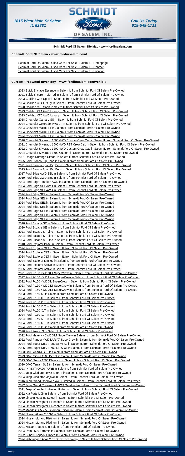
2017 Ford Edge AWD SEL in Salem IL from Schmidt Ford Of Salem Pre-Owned (69, 173)
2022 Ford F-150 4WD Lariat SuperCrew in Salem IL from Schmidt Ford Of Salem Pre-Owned (78, 277)
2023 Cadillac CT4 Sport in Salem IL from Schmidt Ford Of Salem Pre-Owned (68, 98)
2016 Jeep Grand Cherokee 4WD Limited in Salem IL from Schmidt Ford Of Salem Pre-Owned (79, 381)
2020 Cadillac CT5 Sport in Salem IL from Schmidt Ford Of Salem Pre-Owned (68, 107)
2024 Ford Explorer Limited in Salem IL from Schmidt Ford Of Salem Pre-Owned (70, 260)
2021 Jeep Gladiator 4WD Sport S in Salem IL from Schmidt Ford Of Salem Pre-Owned (74, 372)
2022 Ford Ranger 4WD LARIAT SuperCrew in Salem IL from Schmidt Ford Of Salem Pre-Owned (81, 339)
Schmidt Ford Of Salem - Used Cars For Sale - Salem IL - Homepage (63, 63)
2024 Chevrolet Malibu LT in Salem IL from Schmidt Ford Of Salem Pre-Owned (69, 128)
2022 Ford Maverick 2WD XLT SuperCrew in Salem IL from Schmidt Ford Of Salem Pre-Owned (79, 335)
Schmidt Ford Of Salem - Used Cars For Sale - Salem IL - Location (61, 71)
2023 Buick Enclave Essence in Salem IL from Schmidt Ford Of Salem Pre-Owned (71, 90)
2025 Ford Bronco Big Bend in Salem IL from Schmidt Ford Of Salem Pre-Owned (70, 161)
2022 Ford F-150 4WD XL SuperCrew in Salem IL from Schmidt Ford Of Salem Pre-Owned (77, 281)
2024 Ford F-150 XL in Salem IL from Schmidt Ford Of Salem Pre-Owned (65, 327)
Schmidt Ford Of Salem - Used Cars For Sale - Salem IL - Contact (61, 67)
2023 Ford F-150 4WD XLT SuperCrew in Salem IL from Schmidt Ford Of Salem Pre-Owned (77, 285)
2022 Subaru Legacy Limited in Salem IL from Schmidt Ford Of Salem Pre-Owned (71, 435)
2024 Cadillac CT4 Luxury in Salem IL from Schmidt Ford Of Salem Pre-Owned (69, 103)
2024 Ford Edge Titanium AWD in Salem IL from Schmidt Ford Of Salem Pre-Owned (72, 181)
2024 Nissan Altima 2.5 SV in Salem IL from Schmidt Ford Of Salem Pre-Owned (69, 414)
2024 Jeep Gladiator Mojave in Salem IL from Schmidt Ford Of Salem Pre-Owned (70, 377)
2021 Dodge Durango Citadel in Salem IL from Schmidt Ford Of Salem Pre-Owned (71, 157)
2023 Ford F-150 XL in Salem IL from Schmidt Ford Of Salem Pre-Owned (65, 294)
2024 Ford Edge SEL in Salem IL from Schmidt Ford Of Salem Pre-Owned (66, 194)
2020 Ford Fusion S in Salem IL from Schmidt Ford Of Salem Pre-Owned (65, 331)
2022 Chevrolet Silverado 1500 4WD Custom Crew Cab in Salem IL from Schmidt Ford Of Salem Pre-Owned (88, 148)
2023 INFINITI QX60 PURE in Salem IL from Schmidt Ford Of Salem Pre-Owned (70, 368)
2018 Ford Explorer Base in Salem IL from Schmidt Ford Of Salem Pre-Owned (68, 244)
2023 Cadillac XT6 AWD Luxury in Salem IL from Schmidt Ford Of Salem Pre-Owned (73, 115)
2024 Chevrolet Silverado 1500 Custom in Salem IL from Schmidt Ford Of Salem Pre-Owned (78, 152)
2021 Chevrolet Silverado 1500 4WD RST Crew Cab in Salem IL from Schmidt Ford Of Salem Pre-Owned (86, 144)
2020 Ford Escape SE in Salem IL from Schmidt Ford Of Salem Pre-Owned (66, 227)
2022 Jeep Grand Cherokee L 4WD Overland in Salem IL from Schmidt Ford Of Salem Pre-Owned (81, 385)
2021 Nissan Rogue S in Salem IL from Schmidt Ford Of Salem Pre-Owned (66, 426)
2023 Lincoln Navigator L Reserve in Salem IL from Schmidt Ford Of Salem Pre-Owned (74, 401)
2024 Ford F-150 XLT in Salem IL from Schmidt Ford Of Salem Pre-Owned (66, 298)
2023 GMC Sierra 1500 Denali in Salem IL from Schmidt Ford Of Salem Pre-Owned (72, 356)
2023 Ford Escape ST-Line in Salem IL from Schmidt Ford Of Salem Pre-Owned (70, 231)
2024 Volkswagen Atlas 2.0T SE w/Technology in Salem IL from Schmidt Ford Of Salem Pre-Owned (82, 439)
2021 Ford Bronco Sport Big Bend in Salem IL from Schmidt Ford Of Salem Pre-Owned (74, 165)
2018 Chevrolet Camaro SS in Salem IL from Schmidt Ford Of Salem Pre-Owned (70, 119)
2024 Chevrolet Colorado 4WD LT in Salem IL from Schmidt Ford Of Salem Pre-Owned (74, 123)
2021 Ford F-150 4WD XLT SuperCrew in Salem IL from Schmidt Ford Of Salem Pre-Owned (77, 273)
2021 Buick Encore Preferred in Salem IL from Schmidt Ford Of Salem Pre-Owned (71, 94)
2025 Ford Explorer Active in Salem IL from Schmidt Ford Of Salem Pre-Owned (69, 265)
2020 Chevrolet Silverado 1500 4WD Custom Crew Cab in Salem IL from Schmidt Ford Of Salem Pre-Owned (88, 140)
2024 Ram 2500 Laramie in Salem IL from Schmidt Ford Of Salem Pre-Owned (68, 431)
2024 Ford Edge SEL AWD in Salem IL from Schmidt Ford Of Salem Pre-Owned (69, 186)
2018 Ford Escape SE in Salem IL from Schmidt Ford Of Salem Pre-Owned (66, 223)
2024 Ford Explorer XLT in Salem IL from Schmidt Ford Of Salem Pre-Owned (68, 248)
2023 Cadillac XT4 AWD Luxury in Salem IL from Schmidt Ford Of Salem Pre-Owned (73, 111)
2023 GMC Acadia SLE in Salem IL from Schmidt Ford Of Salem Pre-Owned (67, 352)
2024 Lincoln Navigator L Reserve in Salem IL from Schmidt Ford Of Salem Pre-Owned (74, 406)
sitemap (11, 451)
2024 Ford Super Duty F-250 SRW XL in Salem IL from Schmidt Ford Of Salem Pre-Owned (77, 343)
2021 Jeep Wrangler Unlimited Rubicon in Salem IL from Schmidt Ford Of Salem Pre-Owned (78, 389)
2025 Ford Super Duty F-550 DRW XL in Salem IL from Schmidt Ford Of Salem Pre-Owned (77, 348)
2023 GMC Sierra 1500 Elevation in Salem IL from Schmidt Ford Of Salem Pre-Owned (74, 360)
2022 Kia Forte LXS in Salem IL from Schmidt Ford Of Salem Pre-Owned (65, 393)
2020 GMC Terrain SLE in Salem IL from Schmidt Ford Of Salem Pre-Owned (67, 364)
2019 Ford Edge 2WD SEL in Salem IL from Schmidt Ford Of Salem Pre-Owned (69, 177)
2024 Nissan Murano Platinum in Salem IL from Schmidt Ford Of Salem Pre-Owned (72, 418)
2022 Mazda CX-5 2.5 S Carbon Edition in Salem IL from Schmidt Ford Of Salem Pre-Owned (78, 410)
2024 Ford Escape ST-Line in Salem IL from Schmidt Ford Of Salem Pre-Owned (70, 235)
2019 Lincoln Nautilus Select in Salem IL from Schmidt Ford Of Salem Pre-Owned (71, 397)
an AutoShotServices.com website (163, 451)
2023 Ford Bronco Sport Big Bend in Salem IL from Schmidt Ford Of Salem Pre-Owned (74, 169)
